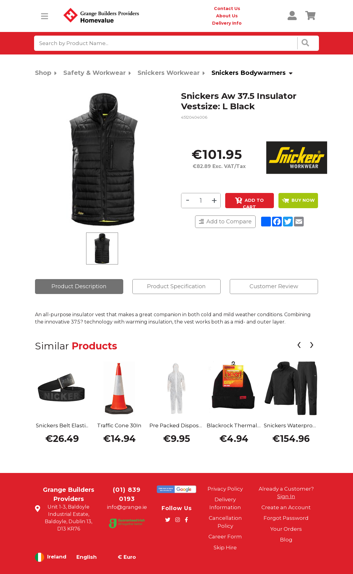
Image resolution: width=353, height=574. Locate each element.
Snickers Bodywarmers (248, 72)
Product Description (79, 286)
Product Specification (176, 286)
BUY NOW (298, 200)
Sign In (286, 496)
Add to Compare (225, 221)
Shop (43, 72)
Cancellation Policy (225, 522)
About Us (227, 16)
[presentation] (299, 346)
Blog (286, 540)
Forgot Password (286, 518)
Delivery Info (227, 23)
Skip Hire (225, 547)
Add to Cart (249, 202)
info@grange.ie (127, 507)
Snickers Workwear (169, 72)
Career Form (225, 537)
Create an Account (286, 507)
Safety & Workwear (94, 72)
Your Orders (286, 529)
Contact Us (227, 8)
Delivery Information (225, 503)
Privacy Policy (225, 489)
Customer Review (274, 286)
